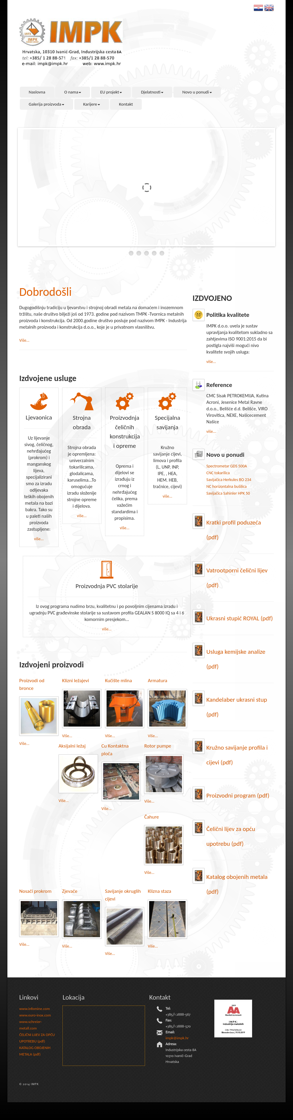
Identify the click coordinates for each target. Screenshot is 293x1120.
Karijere (91, 104)
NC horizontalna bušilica (226, 486)
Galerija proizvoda (46, 104)
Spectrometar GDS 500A (226, 466)
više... (39, 538)
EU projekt (111, 92)
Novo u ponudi (197, 92)
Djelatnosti (152, 92)
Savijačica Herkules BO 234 (228, 479)
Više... (24, 340)
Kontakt (126, 104)
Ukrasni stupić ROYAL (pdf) (239, 618)
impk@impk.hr (177, 1038)
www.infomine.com (34, 1008)
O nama (72, 92)
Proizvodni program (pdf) (237, 795)
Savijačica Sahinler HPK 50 (228, 493)
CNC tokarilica (218, 472)
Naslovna (37, 92)
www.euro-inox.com (35, 1015)
